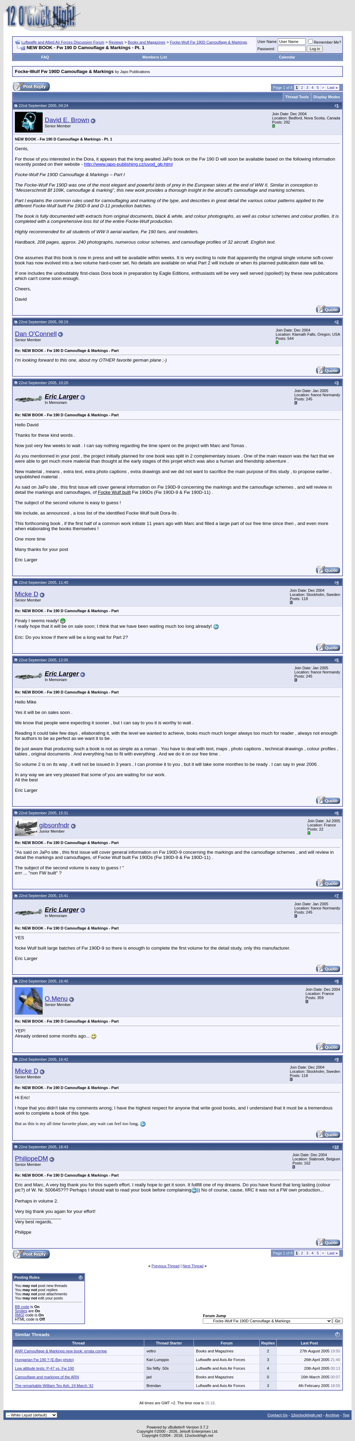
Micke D (26, 594)
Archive (332, 1415)
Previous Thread (165, 1266)
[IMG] (19, 1315)
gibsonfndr (54, 825)
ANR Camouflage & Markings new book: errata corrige (61, 1351)
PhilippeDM (31, 1158)
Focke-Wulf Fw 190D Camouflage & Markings (208, 42)
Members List (154, 57)
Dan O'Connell (36, 333)
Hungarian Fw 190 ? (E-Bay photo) (44, 1360)
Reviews (116, 42)
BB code (22, 1307)
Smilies (21, 1311)
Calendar (287, 57)
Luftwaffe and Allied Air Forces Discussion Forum (62, 42)
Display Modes (326, 97)
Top (346, 1415)
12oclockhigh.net (306, 1415)
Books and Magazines (146, 42)
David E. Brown (67, 120)
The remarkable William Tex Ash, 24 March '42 (54, 1386)
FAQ (45, 57)
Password (266, 49)
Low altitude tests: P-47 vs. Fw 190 (44, 1368)
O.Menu (56, 998)
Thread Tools (297, 97)
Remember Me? (324, 42)
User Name (267, 41)
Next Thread (193, 1266)
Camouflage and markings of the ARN (47, 1377)
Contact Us (277, 1415)
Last (332, 87)
